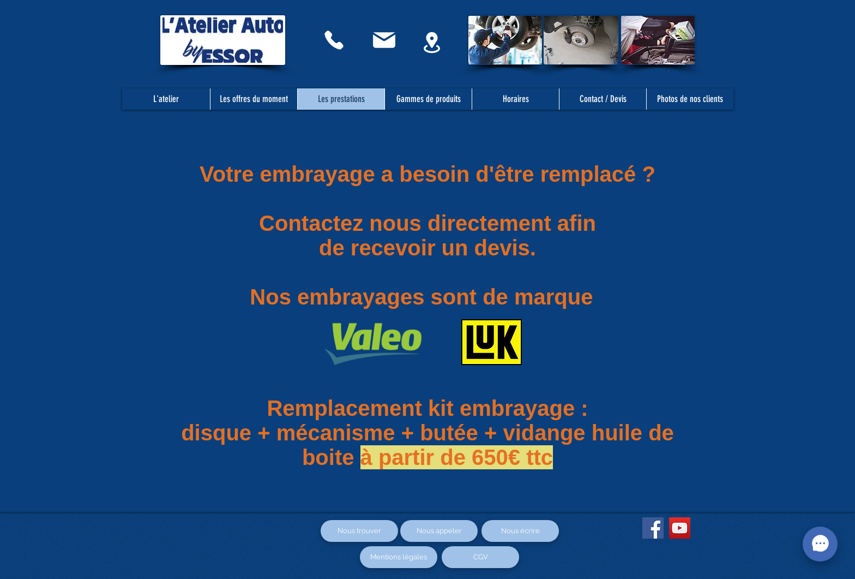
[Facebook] (653, 528)
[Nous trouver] (359, 531)
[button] (602, 99)
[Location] (431, 42)
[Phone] (334, 40)
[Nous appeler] (439, 531)
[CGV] (480, 557)
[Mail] (384, 40)
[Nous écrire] (520, 531)
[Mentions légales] (398, 557)
